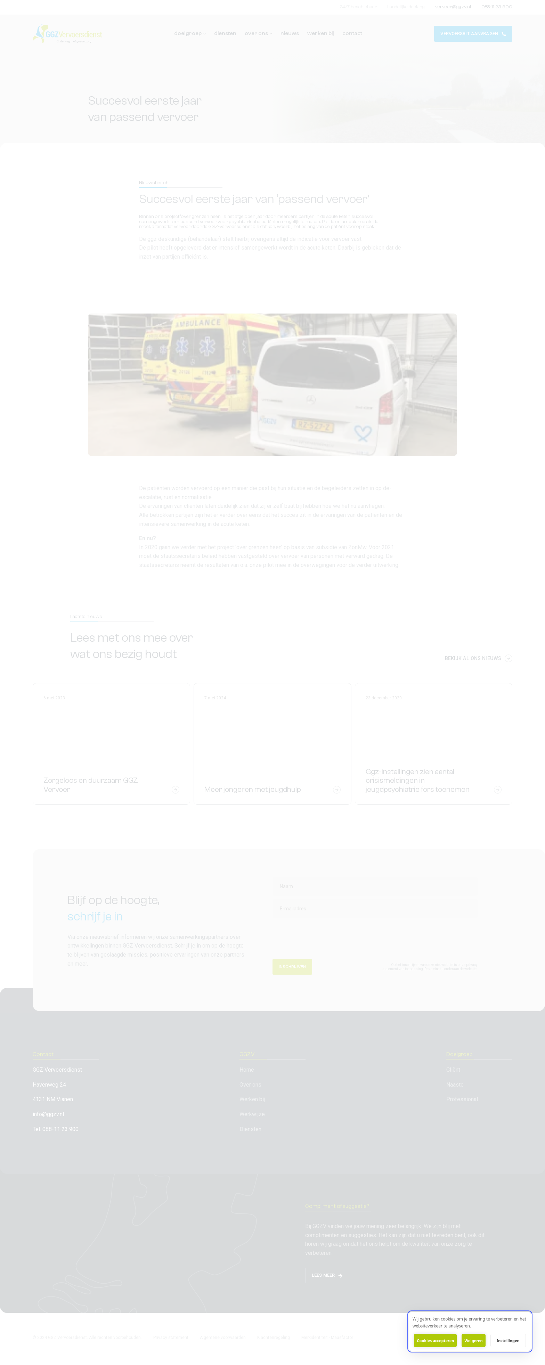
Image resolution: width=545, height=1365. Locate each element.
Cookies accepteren (435, 1340)
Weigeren (473, 1340)
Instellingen (508, 1340)
